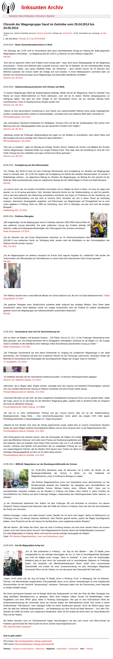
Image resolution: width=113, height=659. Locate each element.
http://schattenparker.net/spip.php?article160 (34, 644)
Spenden (51, 16)
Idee (21, 16)
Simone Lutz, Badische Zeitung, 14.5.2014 (22, 380)
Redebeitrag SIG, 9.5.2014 (15, 210)
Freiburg (89, 649)
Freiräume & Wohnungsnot (23, 649)
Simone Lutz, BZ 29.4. (13, 78)
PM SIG (6, 57)
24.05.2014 (67, 33)
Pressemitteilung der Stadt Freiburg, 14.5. (21, 407)
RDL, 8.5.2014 (9, 246)
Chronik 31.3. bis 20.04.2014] (32, 39)
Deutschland (62, 649)
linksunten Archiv (42, 7)
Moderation (29, 16)
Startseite (13, 16)
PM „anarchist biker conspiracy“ (17, 627)
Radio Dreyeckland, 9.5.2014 (16, 231)
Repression (40, 649)
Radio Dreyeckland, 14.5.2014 (16, 347)
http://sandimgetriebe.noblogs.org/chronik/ (33, 641)
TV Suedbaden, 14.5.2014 (15, 362)
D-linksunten (73, 649)
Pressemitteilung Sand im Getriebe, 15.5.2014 (23, 392)
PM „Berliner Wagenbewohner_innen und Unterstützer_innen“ (36, 536)
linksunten (40, 16)
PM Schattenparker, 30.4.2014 (16, 117)
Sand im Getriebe (44, 33)
